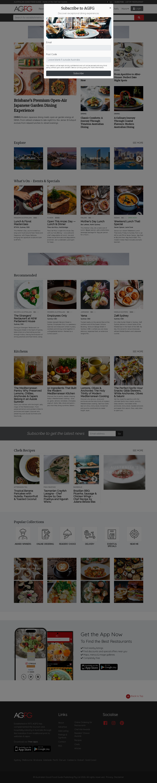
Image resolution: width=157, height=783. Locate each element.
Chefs (116, 8)
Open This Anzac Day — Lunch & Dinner (61, 223)
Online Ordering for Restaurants (83, 724)
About (61, 722)
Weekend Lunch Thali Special (127, 223)
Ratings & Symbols (62, 736)
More (124, 8)
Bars (58, 8)
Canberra (71, 760)
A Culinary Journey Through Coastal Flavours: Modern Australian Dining (124, 122)
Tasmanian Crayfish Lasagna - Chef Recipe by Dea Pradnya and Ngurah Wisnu (56, 496)
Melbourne (27, 760)
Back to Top (134, 696)
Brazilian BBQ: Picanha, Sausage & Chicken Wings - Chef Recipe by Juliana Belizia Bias (85, 496)
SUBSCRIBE (119, 2)
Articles (67, 8)
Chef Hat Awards (60, 2)
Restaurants (45, 8)
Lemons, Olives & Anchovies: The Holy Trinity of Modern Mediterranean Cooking (95, 392)
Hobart (80, 760)
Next (139, 159)
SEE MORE (138, 142)
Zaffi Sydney (121, 315)
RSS (60, 746)
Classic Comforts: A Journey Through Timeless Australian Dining (92, 122)
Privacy (109, 777)
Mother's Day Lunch (92, 221)
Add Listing (63, 731)
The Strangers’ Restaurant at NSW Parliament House (25, 318)
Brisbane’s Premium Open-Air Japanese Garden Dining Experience (40, 105)
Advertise (62, 727)
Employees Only (57, 315)
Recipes (105, 8)
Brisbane (38, 760)
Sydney (17, 760)
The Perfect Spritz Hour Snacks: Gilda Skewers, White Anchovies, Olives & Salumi (128, 392)
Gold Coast (90, 760)
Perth (55, 760)
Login (137, 8)
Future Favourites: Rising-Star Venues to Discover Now (95, 77)
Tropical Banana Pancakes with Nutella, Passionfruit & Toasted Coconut (26, 494)
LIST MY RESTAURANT (134, 2)
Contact (62, 742)
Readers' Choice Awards (81, 734)
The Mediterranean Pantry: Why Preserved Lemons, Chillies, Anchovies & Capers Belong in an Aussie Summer (27, 395)
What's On (79, 8)
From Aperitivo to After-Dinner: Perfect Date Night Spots (127, 77)
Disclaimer (119, 777)
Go (119, 433)
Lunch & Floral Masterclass (22, 223)
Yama (84, 315)
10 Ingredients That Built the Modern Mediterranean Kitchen (61, 391)
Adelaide (47, 760)
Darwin (62, 760)
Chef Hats (93, 8)
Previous (18, 159)
